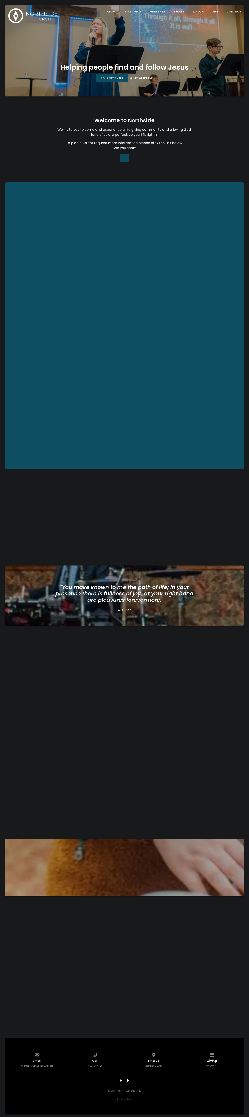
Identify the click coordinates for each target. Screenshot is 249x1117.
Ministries (158, 11)
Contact (234, 11)
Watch (198, 11)
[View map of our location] (153, 1054)
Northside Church (153, 1065)
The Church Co (124, 1099)
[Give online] (212, 1054)
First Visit (133, 11)
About (112, 11)
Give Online (212, 1065)
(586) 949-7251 (95, 1065)
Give (215, 11)
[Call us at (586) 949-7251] (95, 1054)
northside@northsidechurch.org (37, 1065)
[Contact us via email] (37, 1054)
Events (179, 11)
